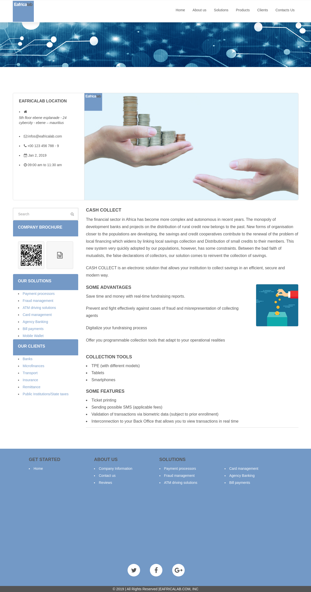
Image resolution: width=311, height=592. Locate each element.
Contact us (107, 476)
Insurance (30, 380)
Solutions (221, 10)
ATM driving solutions (39, 308)
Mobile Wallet (33, 336)
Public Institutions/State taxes (46, 394)
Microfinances (33, 366)
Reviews (105, 483)
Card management (37, 315)
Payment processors (39, 294)
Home (180, 10)
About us (199, 10)
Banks (28, 359)
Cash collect (103, 210)
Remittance (32, 387)
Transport (30, 373)
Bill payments (33, 329)
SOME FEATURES (105, 391)
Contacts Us (284, 10)
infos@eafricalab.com (45, 136)
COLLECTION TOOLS (109, 356)
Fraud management (38, 301)
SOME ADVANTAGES (108, 287)
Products (243, 10)
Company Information (115, 469)
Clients (262, 10)
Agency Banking (35, 322)
